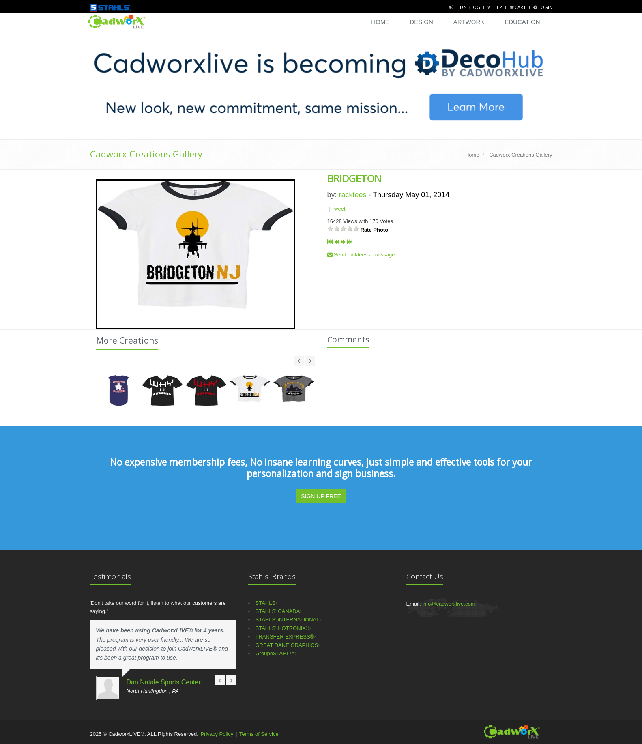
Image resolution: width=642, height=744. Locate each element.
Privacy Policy (216, 734)
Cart (518, 7)
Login (542, 7)
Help (495, 7)
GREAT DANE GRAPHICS (287, 645)
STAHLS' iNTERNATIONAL (288, 620)
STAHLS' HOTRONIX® (283, 628)
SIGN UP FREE (321, 496)
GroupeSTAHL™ (275, 653)
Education (522, 21)
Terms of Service (259, 734)
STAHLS (266, 603)
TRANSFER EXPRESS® (285, 637)
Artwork (468, 21)
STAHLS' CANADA (278, 611)
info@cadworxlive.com (448, 604)
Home (380, 21)
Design (421, 21)
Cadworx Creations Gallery (146, 154)
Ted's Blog (465, 7)
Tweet (338, 209)
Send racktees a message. (362, 255)
